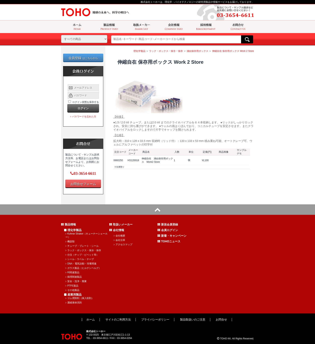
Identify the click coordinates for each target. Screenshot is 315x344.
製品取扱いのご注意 (192, 319)
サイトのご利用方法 (118, 319)
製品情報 (68, 224)
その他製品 (72, 290)
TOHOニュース (169, 241)
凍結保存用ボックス (197, 51)
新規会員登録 (168, 224)
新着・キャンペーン (172, 235)
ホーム (90, 319)
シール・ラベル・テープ (79, 259)
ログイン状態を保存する (85, 102)
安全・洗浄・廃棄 (76, 281)
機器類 (70, 241)
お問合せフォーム (83, 184)
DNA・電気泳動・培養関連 (80, 263)
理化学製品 (139, 51)
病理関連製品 (73, 276)
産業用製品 (73, 294)
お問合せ (221, 319)
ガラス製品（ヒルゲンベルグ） (83, 268)
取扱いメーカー (121, 224)
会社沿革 (119, 240)
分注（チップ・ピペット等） (82, 254)
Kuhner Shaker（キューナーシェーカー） (86, 235)
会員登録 (83, 58)
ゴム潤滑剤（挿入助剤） (79, 298)
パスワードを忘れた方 (83, 116)
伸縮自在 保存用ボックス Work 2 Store (233, 51)
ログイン (83, 108)
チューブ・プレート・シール (82, 246)
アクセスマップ (123, 244)
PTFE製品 (71, 285)
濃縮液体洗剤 (73, 302)
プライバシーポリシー (155, 319)
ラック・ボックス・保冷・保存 (166, 51)
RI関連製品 (72, 272)
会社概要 (119, 235)
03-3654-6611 (83, 173)
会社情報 (116, 230)
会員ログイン (168, 230)
